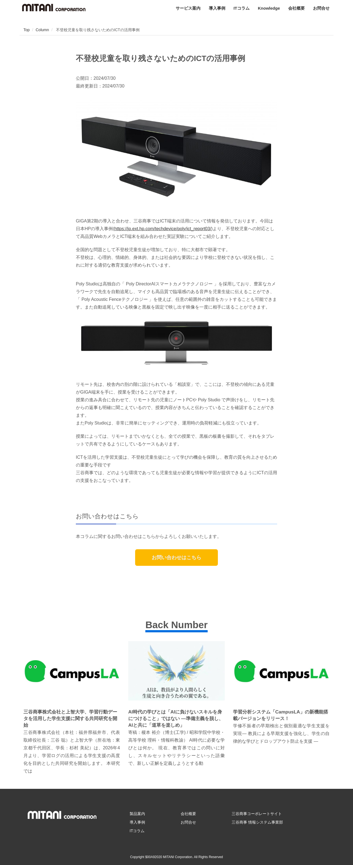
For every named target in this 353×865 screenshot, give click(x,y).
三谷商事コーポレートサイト (257, 813)
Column (42, 30)
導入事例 (217, 8)
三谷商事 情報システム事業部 (257, 822)
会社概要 (296, 8)
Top (26, 30)
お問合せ (321, 8)
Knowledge (269, 8)
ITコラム (242, 8)
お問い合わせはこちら (176, 557)
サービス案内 (188, 8)
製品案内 (137, 813)
